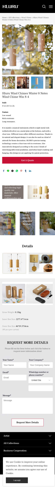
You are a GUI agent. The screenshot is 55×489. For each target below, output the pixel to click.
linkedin (30, 170)
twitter (12, 170)
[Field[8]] (40, 365)
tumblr (25, 170)
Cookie (17, 462)
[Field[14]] (40, 388)
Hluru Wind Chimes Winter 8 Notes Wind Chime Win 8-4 (25, 19)
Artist (6, 435)
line (8, 170)
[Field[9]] (14, 377)
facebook (3, 170)
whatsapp (16, 170)
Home (4, 18)
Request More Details (27, 422)
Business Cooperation (15, 450)
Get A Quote (27, 160)
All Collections (14, 18)
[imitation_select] (36, 380)
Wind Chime (26, 18)
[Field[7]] (14, 365)
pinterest (21, 170)
